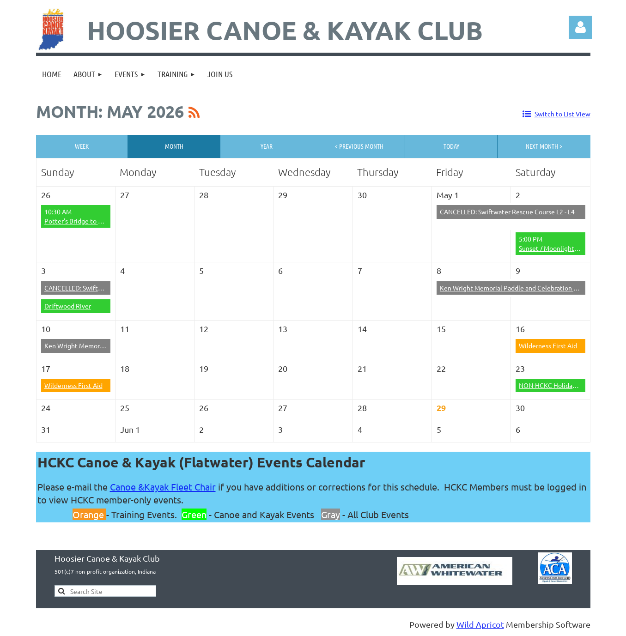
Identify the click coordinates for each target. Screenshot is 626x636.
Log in (580, 27)
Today (451, 146)
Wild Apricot (480, 624)
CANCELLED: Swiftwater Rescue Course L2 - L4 (507, 211)
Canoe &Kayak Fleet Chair (163, 486)
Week (82, 146)
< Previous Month (359, 146)
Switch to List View (562, 113)
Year (267, 146)
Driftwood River (67, 306)
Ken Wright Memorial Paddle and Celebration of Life (516, 288)
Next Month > (544, 146)
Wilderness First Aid (548, 345)
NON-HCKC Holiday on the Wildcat (569, 385)
